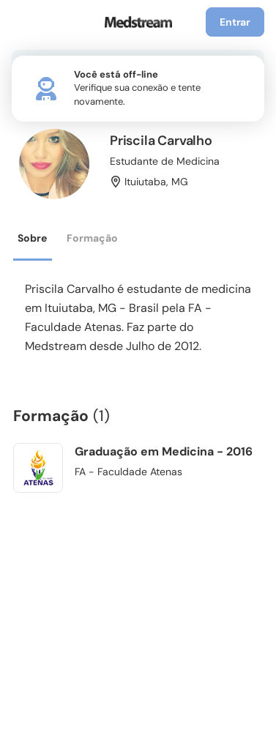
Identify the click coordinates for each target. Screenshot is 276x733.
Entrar (235, 22)
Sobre (32, 238)
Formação (92, 238)
